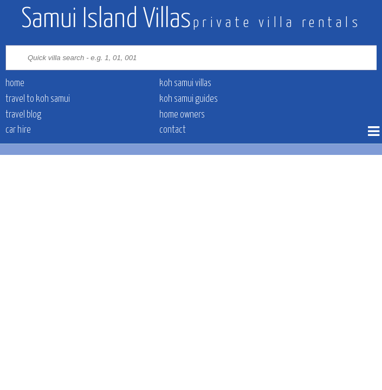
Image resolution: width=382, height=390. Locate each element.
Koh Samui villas (185, 83)
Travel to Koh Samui (37, 99)
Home (14, 83)
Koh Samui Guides (188, 99)
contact (172, 130)
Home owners (182, 115)
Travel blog (23, 115)
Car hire (18, 130)
